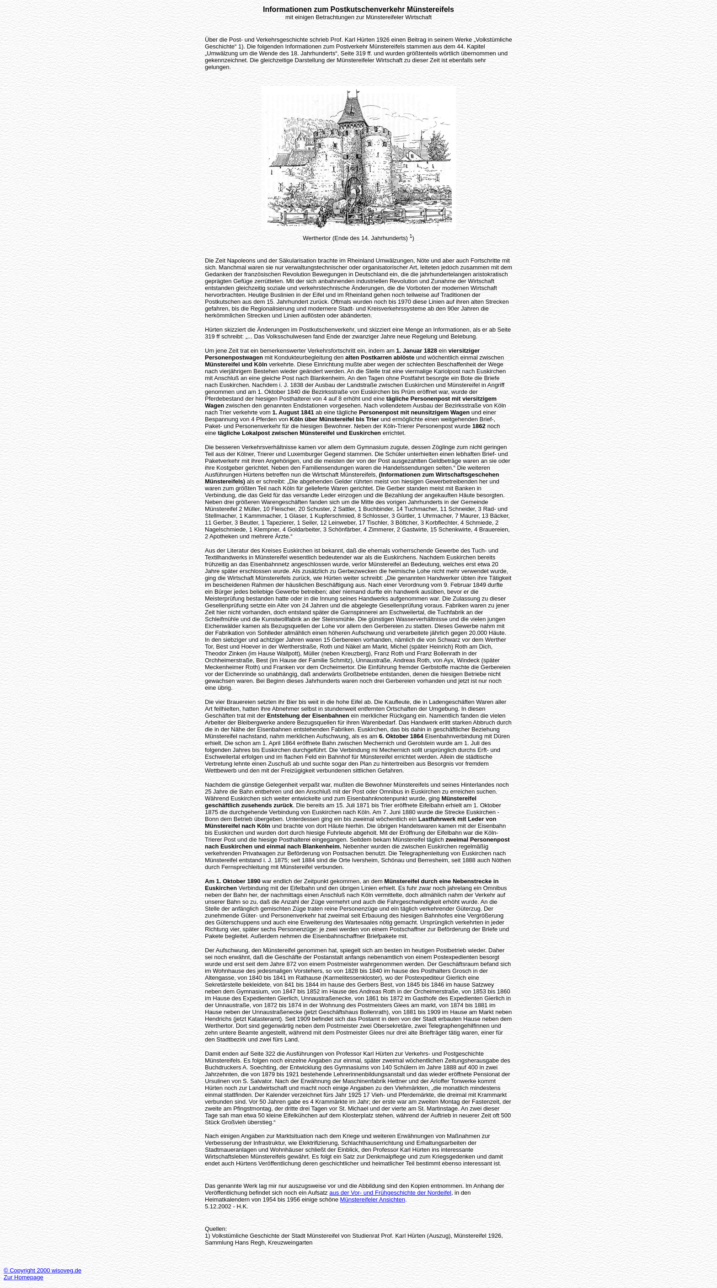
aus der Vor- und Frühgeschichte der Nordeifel (390, 1192)
